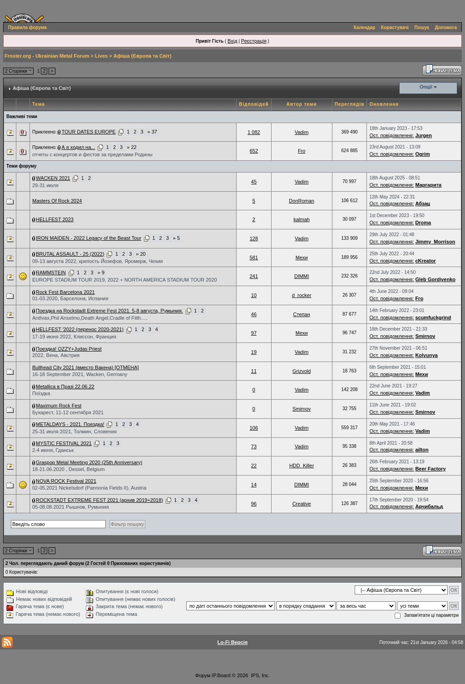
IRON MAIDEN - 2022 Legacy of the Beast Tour (88, 238)
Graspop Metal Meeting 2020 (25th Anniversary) (89, 462)
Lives (101, 56)
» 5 (176, 238)
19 (254, 352)
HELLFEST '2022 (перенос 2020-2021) (80, 329)
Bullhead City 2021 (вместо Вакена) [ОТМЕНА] (85, 367)
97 (254, 333)
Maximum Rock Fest (58, 405)
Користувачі (395, 27)
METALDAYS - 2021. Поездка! (70, 424)
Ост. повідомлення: (391, 135)
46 (254, 314)
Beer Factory (430, 468)
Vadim (301, 132)
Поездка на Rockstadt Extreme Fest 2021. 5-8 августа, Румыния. (109, 310)
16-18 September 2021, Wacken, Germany (79, 374)
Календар (365, 27)
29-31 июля (45, 185)
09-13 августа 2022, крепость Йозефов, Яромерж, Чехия (97, 261)
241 (254, 276)
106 (254, 428)
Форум (202, 675)
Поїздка (41, 393)
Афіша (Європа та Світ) (143, 56)
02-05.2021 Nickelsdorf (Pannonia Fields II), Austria (89, 488)
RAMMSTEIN (51, 272)
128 (254, 238)
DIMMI (301, 276)
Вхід (232, 41)
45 (254, 181)
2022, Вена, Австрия (55, 355)
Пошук (422, 27)
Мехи (302, 257)
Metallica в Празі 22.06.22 (65, 386)
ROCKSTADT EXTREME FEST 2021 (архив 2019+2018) (99, 500)
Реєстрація (254, 41)
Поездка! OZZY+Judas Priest (69, 349)
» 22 (131, 147)
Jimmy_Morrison (435, 241)
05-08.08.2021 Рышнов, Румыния (70, 507)
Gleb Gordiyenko (435, 279)
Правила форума (27, 27)
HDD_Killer (301, 465)
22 (254, 465)
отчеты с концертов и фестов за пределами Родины (92, 154)
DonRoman (301, 200)
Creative (301, 503)
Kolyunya (426, 355)
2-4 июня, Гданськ (53, 450)
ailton (421, 449)
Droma (423, 222)
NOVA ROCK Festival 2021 (66, 481)
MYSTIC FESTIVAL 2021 (64, 443)
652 (254, 151)
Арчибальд (429, 506)
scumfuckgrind (433, 317)
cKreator (425, 260)
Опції (426, 86)
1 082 (253, 132)
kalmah (301, 219)
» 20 (140, 254)
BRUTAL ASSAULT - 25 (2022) (70, 254)
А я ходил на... (78, 147)
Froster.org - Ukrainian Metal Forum (47, 56)
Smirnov (425, 336)
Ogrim (422, 154)
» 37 (152, 131)
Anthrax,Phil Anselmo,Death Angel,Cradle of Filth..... (90, 318)
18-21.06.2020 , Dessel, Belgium (68, 469)
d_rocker (302, 295)
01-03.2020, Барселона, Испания (70, 298)
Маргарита (428, 185)
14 (254, 484)
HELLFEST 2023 (55, 219)
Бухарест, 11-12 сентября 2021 (68, 412)
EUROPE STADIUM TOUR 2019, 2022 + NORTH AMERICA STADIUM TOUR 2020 (124, 280)
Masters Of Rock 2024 (57, 200)
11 (254, 371)
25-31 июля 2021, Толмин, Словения (74, 431)
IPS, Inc (260, 675)
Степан (301, 314)
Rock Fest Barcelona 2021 (65, 292)
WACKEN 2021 (53, 178)
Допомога (446, 27)
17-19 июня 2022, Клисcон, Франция (74, 336)
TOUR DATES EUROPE (88, 131)
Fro (302, 151)
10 (254, 295)
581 (254, 257)
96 (254, 503)
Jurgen (423, 135)
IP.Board (221, 675)
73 (254, 446)
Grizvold (301, 371)
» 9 (101, 272)
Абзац (422, 203)
